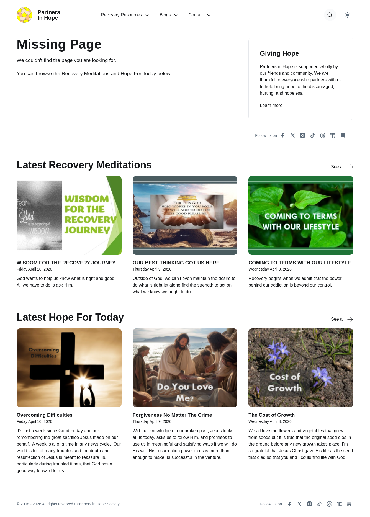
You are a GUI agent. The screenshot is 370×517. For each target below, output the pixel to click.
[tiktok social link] (313, 135)
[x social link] (293, 135)
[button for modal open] (330, 15)
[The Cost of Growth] (300, 404)
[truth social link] (332, 135)
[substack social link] (342, 135)
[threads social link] (322, 135)
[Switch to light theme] (347, 15)
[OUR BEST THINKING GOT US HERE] (185, 238)
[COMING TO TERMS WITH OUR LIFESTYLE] (300, 238)
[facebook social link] (283, 135)
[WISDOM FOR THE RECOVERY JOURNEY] (69, 238)
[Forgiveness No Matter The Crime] (185, 404)
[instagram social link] (303, 135)
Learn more (271, 105)
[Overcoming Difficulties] (69, 404)
